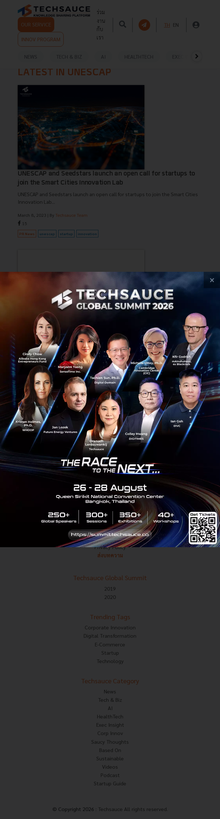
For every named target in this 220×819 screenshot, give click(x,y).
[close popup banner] (212, 280)
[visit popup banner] (110, 409)
